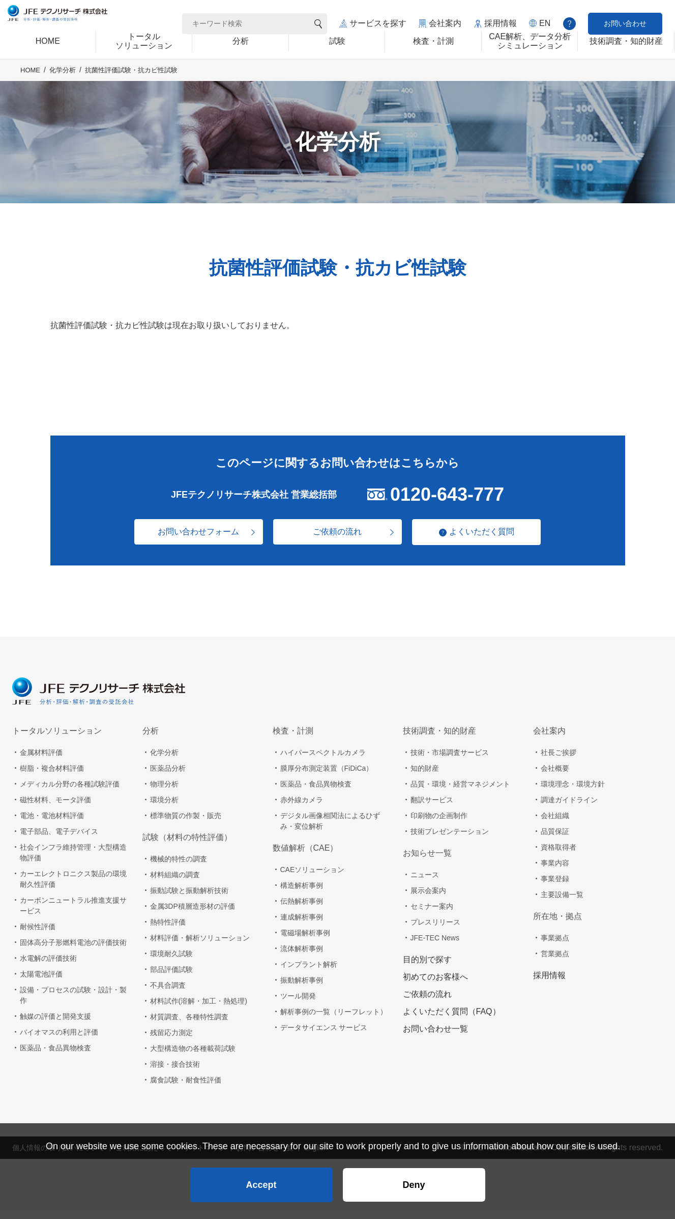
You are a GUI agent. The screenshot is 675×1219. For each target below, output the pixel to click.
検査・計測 (293, 739)
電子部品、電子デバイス (59, 840)
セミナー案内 (431, 915)
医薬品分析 (168, 777)
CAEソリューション (312, 878)
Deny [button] (413, 1181)
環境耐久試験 (171, 962)
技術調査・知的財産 (439, 739)
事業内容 (555, 872)
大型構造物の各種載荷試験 (193, 1057)
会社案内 (445, 23)
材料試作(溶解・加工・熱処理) (198, 1010)
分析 (150, 739)
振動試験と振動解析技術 (189, 899)
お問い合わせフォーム (195, 540)
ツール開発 (298, 1004)
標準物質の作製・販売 (185, 824)
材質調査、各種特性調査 (189, 1025)
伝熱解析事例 (301, 910)
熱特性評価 (168, 931)
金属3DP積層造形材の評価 (192, 915)
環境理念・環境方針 (573, 793)
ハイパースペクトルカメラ (323, 761)
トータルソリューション (57, 739)
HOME (30, 78)
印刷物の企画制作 (438, 824)
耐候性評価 (37, 935)
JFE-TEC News (434, 946)
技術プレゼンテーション (449, 840)
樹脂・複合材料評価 (52, 777)
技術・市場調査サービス (449, 761)
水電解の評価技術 (48, 967)
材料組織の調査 (175, 883)
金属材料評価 (41, 761)
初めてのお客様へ (435, 985)
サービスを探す (377, 23)
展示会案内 (428, 899)
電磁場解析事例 (305, 941)
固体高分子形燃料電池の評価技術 (73, 951)
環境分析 (164, 808)
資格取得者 (558, 856)
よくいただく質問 (485, 540)
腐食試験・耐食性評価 (185, 1089)
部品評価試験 (171, 978)
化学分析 (62, 78)
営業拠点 (555, 962)
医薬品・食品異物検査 (55, 1056)
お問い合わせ (625, 23)
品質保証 (555, 840)
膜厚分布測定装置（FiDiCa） (326, 777)
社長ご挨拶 (558, 761)
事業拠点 (555, 946)
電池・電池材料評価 (52, 824)
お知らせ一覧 (427, 861)
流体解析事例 (301, 957)
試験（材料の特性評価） (187, 846)
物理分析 (164, 793)
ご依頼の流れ (337, 540)
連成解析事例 (301, 926)
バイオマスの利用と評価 (59, 1041)
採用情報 (500, 23)
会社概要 (555, 777)
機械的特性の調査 (178, 867)
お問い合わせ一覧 (435, 1037)
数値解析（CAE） (305, 856)
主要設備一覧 (562, 903)
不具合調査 (168, 994)
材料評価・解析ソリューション (200, 946)
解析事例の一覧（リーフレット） (333, 1020)
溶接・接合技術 (175, 1073)
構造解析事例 (301, 894)
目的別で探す (427, 968)
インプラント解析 (308, 973)
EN (544, 23)
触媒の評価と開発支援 (55, 1025)
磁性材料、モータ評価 (55, 808)
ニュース (424, 883)
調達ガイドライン (569, 808)
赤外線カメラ (301, 808)
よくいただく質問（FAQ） (452, 1020)
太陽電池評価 (41, 983)
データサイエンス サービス (324, 1036)
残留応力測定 (171, 1041)
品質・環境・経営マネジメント (460, 793)
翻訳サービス (431, 808)
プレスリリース (435, 931)
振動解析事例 (301, 989)
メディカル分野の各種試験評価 (70, 793)
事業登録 (555, 887)
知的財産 (424, 777)
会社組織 (555, 824)
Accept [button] (261, 1181)
